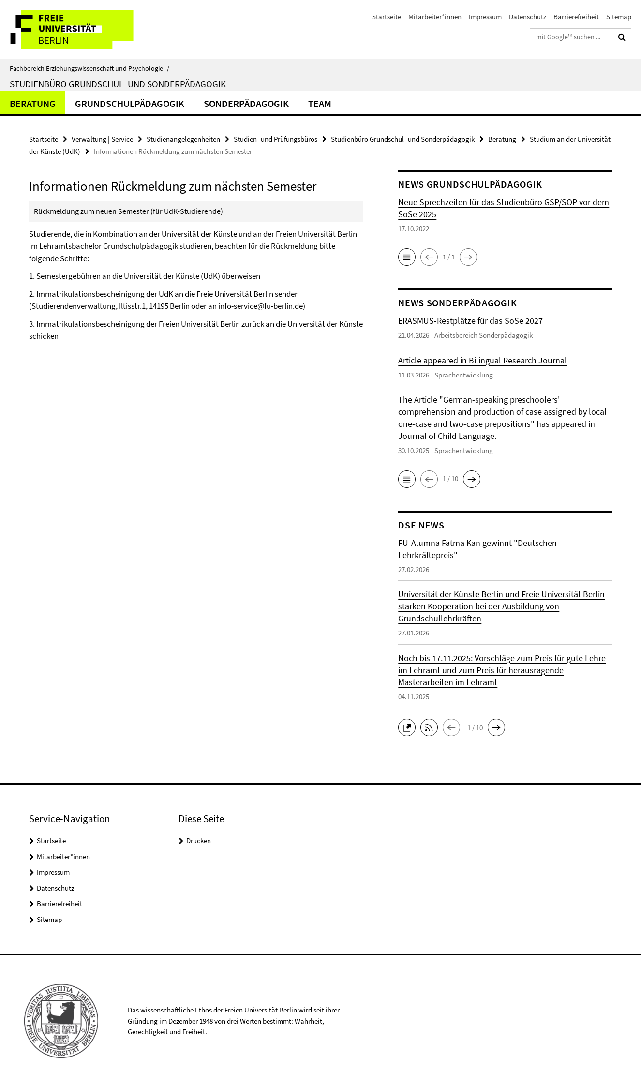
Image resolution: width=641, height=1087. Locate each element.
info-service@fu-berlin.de (260, 306)
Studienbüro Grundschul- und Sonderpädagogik (118, 84)
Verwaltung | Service (102, 139)
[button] (407, 257)
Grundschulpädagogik (129, 103)
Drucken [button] (198, 840)
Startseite (386, 16)
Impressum (485, 16)
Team (319, 103)
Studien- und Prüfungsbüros (275, 139)
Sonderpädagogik (246, 103)
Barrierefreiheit (576, 16)
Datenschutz (527, 16)
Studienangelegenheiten (183, 139)
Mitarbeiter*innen (435, 16)
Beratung (33, 103)
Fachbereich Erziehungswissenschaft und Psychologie (89, 68)
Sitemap (618, 16)
